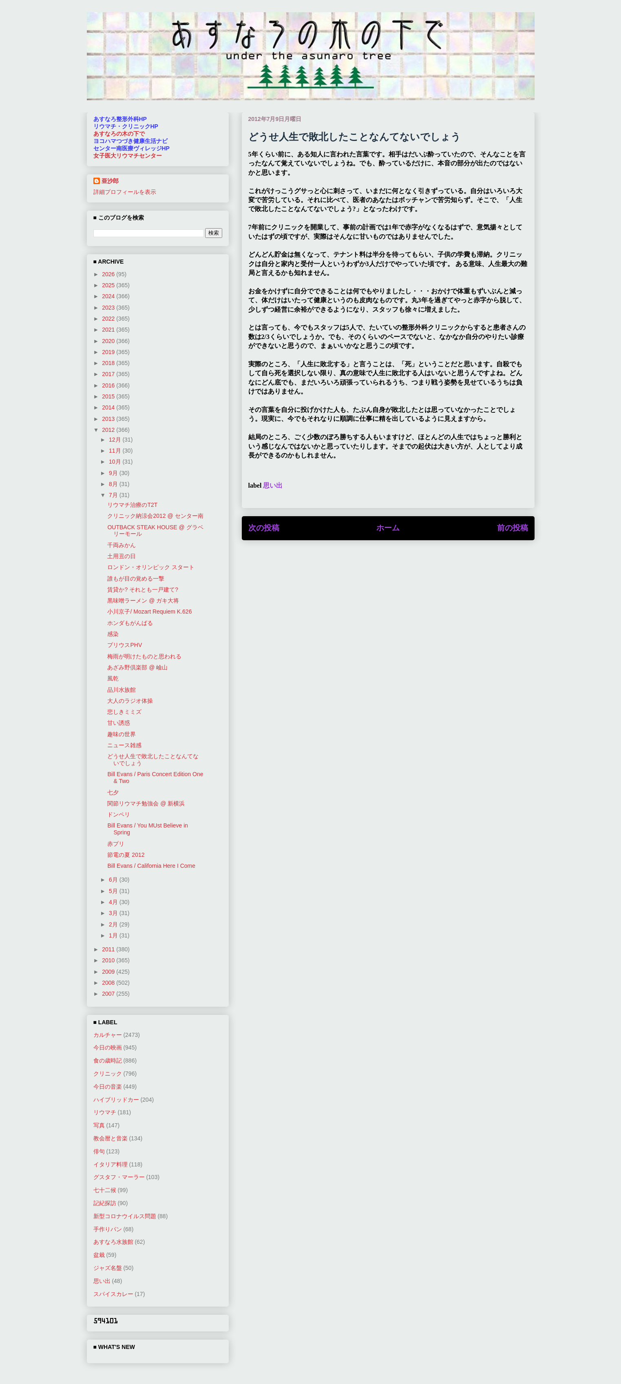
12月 (115, 439)
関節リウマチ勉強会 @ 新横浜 (146, 803)
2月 (114, 924)
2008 (109, 982)
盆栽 (99, 1255)
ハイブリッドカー (116, 1099)
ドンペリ (118, 814)
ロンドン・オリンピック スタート (150, 567)
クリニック (107, 1073)
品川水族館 (121, 689)
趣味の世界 (121, 734)
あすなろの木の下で (119, 133)
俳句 (99, 1151)
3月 (114, 913)
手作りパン (107, 1229)
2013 (109, 419)
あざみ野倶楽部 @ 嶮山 (137, 667)
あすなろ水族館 (113, 1242)
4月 (114, 902)
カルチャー (107, 1035)
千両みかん (121, 545)
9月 (114, 473)
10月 (115, 461)
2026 (109, 274)
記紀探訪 (104, 1203)
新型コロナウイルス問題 (124, 1216)
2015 (109, 396)
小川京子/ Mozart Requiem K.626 (149, 611)
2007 (109, 993)
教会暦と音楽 (110, 1138)
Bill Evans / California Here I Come (151, 866)
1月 (114, 935)
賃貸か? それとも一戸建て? (142, 589)
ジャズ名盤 (107, 1268)
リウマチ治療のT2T (132, 505)
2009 (109, 971)
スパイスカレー (113, 1294)
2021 (109, 329)
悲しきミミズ (124, 712)
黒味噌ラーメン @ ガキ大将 (143, 600)
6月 (114, 879)
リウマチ (104, 1112)
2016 (109, 385)
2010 (109, 960)
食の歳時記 (107, 1060)
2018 (109, 363)
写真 (99, 1125)
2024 (109, 296)
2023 (109, 307)
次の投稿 (263, 528)
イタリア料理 (110, 1164)
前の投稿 (512, 528)
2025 (109, 285)
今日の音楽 (107, 1086)
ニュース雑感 (124, 745)
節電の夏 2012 (125, 855)
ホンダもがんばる (130, 623)
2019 (109, 352)
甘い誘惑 (118, 723)
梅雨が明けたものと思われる (144, 656)
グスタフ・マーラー (119, 1177)
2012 (109, 430)
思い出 (273, 485)
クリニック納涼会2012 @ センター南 (155, 516)
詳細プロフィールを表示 (124, 192)
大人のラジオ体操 (130, 701)
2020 (109, 341)
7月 (114, 495)
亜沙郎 (110, 181)
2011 (109, 949)
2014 (109, 407)
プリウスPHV (124, 645)
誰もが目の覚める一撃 (135, 578)
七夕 (113, 792)
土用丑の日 (121, 556)
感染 (113, 634)
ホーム (388, 528)
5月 (114, 891)
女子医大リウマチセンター (127, 155)
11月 (115, 450)
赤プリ (115, 844)
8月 (114, 484)
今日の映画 (107, 1047)
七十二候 (104, 1190)
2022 (109, 318)
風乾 (113, 678)
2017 (109, 374)
